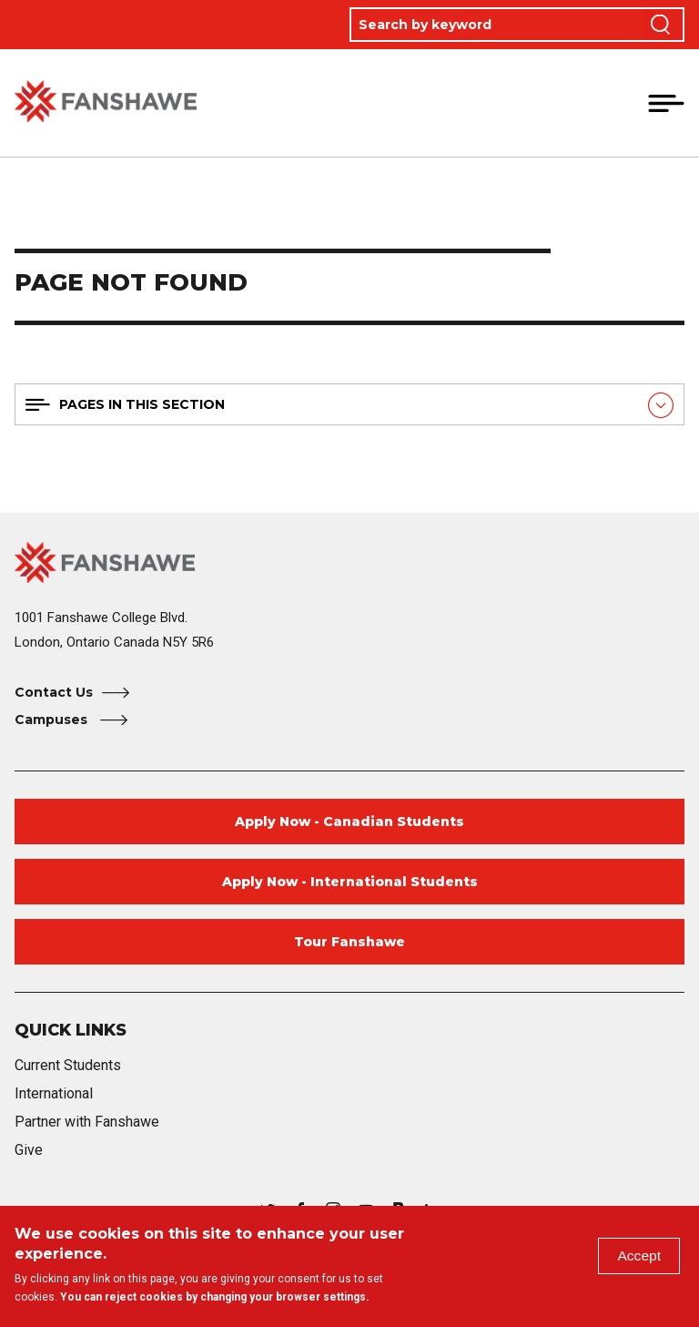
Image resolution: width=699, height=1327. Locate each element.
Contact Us (54, 692)
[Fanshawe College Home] (349, 562)
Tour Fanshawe (349, 942)
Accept (638, 1256)
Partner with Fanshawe (87, 1121)
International (54, 1093)
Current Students (68, 1065)
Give (29, 1150)
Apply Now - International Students (350, 881)
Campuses (53, 719)
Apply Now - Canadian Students (349, 821)
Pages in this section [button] (142, 404)
